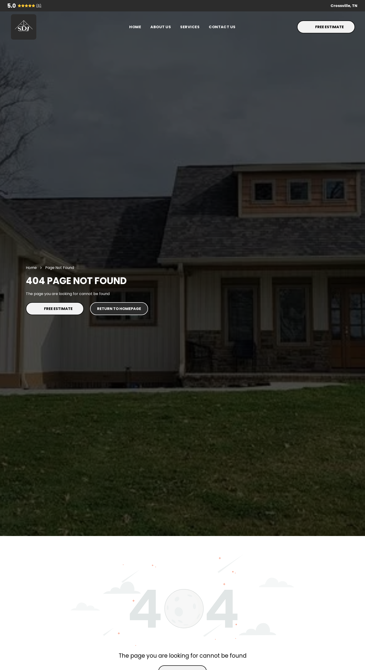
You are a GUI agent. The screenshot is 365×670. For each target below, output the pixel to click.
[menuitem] (135, 27)
